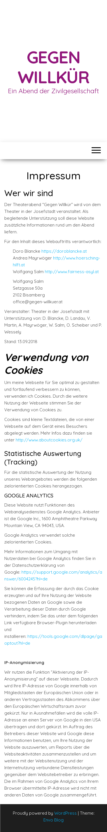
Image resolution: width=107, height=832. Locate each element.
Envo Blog (53, 820)
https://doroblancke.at (64, 251)
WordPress (65, 813)
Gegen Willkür (53, 67)
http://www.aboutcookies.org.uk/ (49, 440)
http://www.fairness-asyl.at (72, 271)
